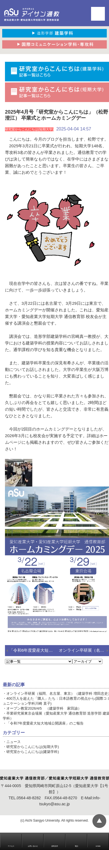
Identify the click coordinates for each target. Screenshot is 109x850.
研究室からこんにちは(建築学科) (32, 752)
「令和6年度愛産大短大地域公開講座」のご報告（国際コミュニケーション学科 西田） (34, 650)
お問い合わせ (33, 846)
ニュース (13, 742)
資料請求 (54, 846)
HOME (98, 846)
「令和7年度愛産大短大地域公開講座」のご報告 (45, 723)
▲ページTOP (99, 821)
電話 (76, 846)
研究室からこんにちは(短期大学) (32, 747)
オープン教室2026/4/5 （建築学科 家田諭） (43, 708)
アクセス (11, 846)
